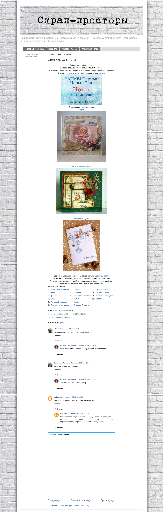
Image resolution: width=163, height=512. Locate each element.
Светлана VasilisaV (82, 296)
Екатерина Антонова (60, 305)
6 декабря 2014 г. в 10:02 (86, 345)
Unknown (58, 397)
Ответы (60, 341)
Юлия (76, 299)
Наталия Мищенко (81, 219)
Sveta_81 (57, 314)
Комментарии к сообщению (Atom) (75, 506)
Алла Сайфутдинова (60, 289)
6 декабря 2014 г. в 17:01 (86, 379)
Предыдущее (107, 500)
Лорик (81, 110)
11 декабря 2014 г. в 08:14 (79, 413)
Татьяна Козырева (59, 302)
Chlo (53, 299)
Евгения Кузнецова (104, 296)
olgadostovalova (103, 289)
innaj (76, 289)
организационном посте (98, 276)
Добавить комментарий (59, 435)
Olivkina (77, 292)
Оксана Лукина (102, 292)
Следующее (54, 500)
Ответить (57, 336)
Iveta (53, 292)
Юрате (99, 299)
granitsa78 (55, 296)
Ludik (76, 302)
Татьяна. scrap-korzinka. (81, 167)
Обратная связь (90, 49)
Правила (52, 49)
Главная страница (34, 49)
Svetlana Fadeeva (81, 305)
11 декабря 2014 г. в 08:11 (73, 397)
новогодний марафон (63, 318)
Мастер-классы (69, 49)
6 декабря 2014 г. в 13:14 (80, 363)
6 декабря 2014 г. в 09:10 (70, 329)
